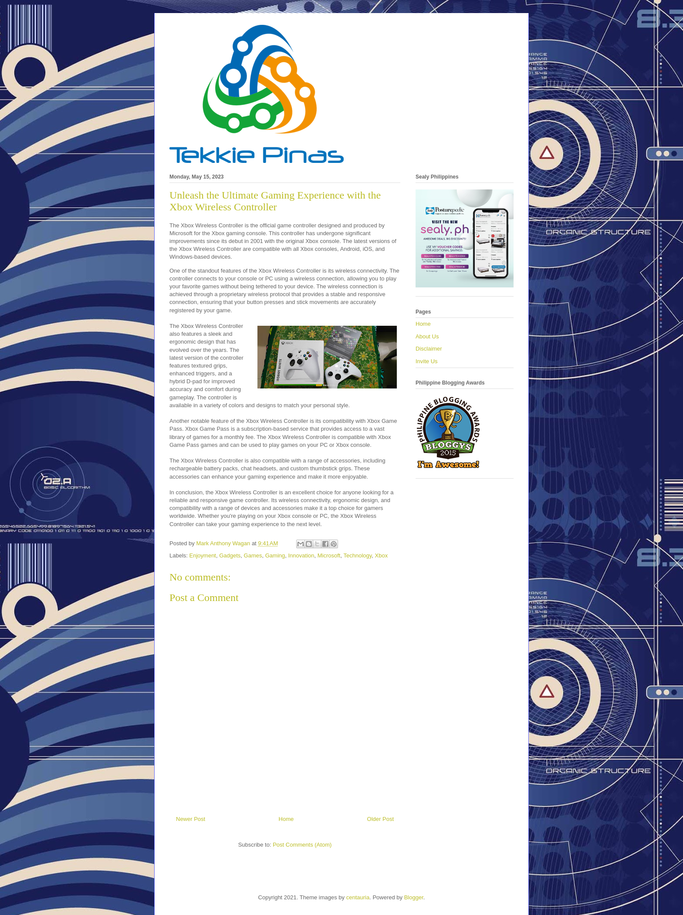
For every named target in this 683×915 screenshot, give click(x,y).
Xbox (381, 555)
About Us (427, 336)
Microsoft (329, 555)
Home (286, 819)
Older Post (380, 819)
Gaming (275, 555)
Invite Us (427, 361)
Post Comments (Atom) (302, 844)
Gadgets (229, 555)
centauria (357, 897)
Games (253, 555)
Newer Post (190, 819)
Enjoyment (202, 555)
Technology (357, 555)
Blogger (413, 897)
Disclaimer (429, 348)
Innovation (301, 555)
